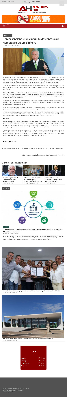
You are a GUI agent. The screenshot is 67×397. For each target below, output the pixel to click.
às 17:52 (10, 292)
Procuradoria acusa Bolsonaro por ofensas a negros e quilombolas (53, 179)
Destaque (7, 35)
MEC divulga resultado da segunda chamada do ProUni (43, 155)
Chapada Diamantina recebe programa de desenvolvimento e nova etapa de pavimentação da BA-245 (31, 291)
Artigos (6, 226)
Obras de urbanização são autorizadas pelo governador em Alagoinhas (33, 179)
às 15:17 (11, 233)
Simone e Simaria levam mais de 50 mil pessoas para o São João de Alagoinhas (32, 148)
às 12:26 (11, 45)
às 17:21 (10, 340)
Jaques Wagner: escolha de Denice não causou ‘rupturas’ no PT (12, 179)
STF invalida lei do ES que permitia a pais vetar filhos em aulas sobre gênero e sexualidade (28, 338)
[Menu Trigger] (61, 3)
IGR (13, 392)
